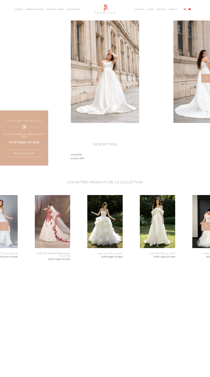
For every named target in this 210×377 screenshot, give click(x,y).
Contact (173, 9)
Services (161, 9)
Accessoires (73, 9)
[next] (205, 78)
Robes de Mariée (35, 9)
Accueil (19, 9)
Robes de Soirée (55, 9)
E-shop (150, 9)
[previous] (4, 226)
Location (139, 9)
